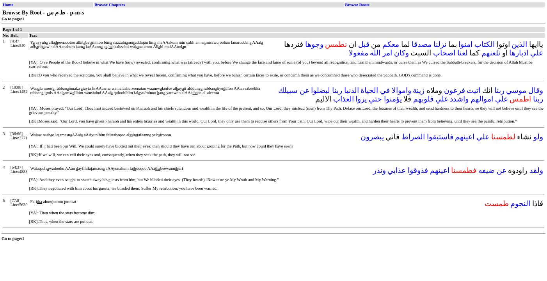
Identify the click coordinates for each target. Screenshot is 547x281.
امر (387, 53)
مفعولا (358, 53)
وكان (401, 53)
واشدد (459, 99)
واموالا (401, 90)
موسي (516, 90)
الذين (519, 44)
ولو (538, 137)
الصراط (413, 137)
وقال (535, 90)
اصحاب (444, 53)
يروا (361, 99)
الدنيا (351, 90)
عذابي (396, 170)
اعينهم (464, 137)
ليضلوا (320, 90)
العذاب (343, 99)
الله (375, 53)
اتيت (473, 90)
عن (304, 90)
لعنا (462, 53)
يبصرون (372, 137)
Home (8, 5)
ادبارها (518, 53)
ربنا (499, 90)
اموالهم (482, 99)
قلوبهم (423, 99)
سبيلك (288, 90)
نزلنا (439, 44)
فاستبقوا (440, 137)
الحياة (369, 90)
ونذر (379, 170)
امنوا (465, 44)
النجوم (520, 203)
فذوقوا (418, 170)
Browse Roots (357, 5)
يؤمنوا (393, 99)
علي (536, 53)
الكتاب (484, 44)
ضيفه (486, 170)
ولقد (536, 170)
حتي (375, 99)
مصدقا (422, 44)
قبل (363, 44)
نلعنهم (490, 53)
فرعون (454, 90)
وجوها (314, 44)
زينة (418, 90)
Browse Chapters (109, 5)
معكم (390, 44)
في (385, 90)
